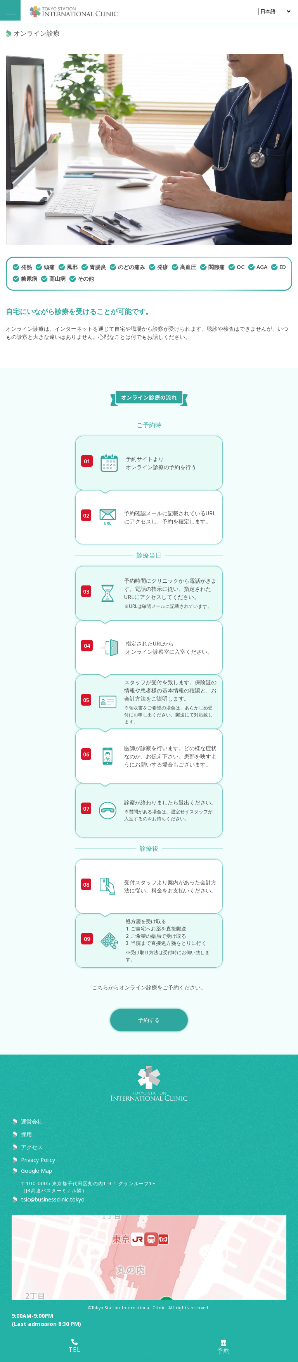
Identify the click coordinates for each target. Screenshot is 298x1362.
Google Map (36, 1170)
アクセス (32, 1147)
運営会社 (32, 1121)
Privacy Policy (38, 1159)
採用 (26, 1134)
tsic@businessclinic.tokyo (53, 1199)
